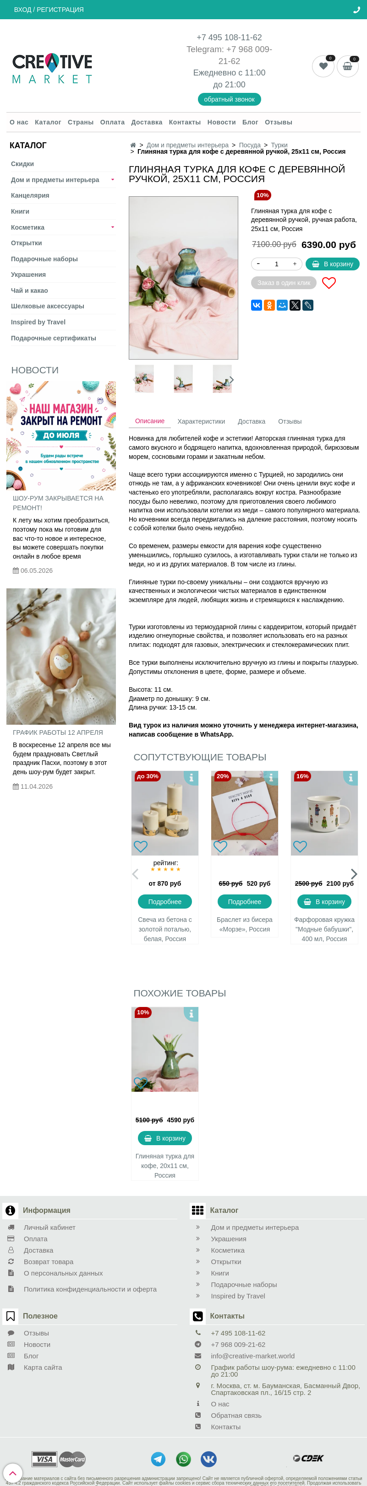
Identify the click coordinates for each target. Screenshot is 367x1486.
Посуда (250, 145)
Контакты (185, 122)
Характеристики (201, 421)
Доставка (146, 122)
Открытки (26, 243)
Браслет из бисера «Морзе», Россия (245, 924)
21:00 (235, 84)
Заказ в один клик (283, 282)
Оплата (112, 122)
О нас (19, 122)
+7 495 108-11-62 (229, 37)
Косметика (27, 227)
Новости (222, 122)
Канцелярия (30, 195)
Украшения (28, 274)
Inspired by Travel (38, 322)
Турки (279, 145)
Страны (81, 122)
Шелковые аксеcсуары (47, 306)
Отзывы (278, 122)
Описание (149, 421)
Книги (20, 211)
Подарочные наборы (44, 259)
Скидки (22, 163)
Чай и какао (29, 290)
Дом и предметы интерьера (55, 179)
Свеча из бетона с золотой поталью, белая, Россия (165, 929)
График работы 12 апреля (58, 732)
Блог (250, 122)
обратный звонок (229, 99)
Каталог (48, 122)
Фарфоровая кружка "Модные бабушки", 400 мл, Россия (324, 929)
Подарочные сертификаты (53, 338)
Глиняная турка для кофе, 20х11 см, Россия (165, 1165)
